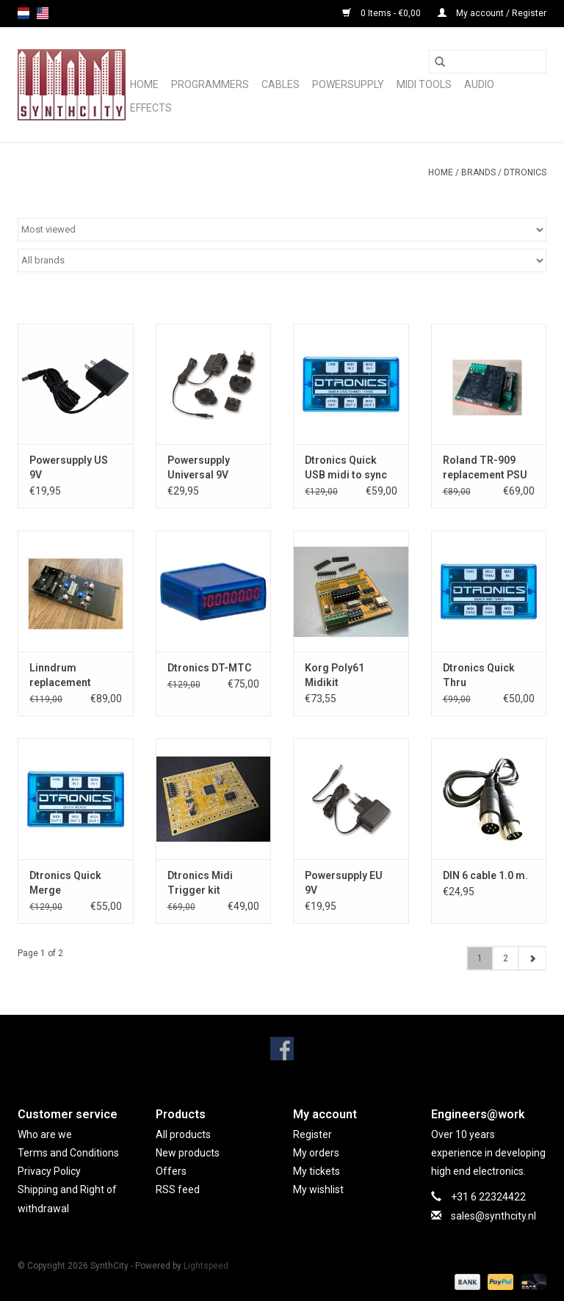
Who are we (45, 1134)
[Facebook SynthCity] (282, 1048)
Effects (151, 108)
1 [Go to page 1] (479, 958)
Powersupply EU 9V (344, 883)
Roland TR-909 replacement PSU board (485, 468)
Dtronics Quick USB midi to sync (346, 467)
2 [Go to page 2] (505, 958)
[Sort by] (282, 229)
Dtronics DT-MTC (209, 668)
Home (144, 84)
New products (188, 1153)
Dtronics (525, 172)
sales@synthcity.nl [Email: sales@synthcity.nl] (493, 1216)
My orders (316, 1153)
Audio (479, 84)
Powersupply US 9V (68, 467)
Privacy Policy (49, 1171)
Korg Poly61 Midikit (334, 675)
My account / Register (492, 13)
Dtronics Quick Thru (479, 675)
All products (183, 1134)
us (42, 13)
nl (23, 13)
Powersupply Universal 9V (198, 467)
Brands (478, 172)
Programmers (210, 84)
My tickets (316, 1171)
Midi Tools (424, 84)
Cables (280, 84)
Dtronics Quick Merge (65, 883)
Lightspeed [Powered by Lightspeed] (206, 1266)
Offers (171, 1171)
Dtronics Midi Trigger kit (200, 883)
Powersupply (348, 84)
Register (312, 1134)
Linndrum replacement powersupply (60, 676)
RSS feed (178, 1189)
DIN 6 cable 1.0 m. (485, 875)
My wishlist (318, 1189)
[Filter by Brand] (282, 260)
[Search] (487, 61)
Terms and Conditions (68, 1153)
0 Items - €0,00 (382, 13)
